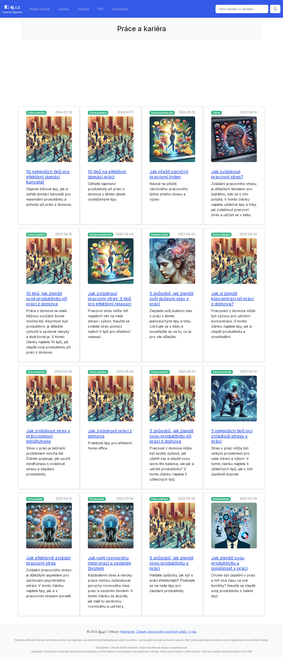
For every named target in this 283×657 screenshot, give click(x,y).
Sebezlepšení (221, 499)
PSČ (101, 9)
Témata (83, 9)
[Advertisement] (141, 73)
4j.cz (101, 631)
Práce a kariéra (36, 112)
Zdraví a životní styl (162, 112)
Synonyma (120, 9)
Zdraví (216, 112)
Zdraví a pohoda (222, 371)
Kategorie (128, 631)
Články (63, 9)
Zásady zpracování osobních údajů (161, 631)
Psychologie (35, 499)
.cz (12, 9)
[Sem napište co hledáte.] (241, 9)
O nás (192, 631)
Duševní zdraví (159, 234)
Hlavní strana (40, 9)
